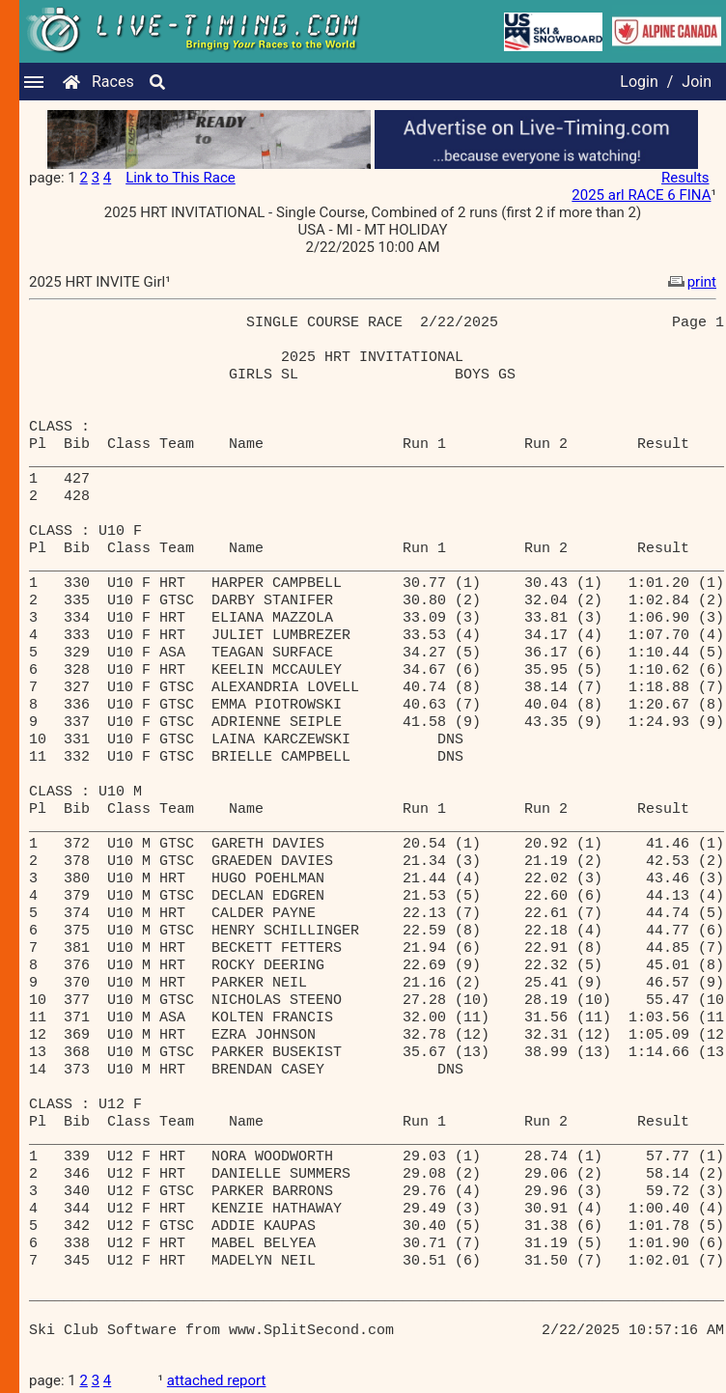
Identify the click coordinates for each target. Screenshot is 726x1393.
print (690, 282)
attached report (216, 1380)
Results (685, 177)
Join (697, 81)
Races (113, 81)
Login (638, 81)
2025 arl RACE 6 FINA (641, 195)
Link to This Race (181, 177)
